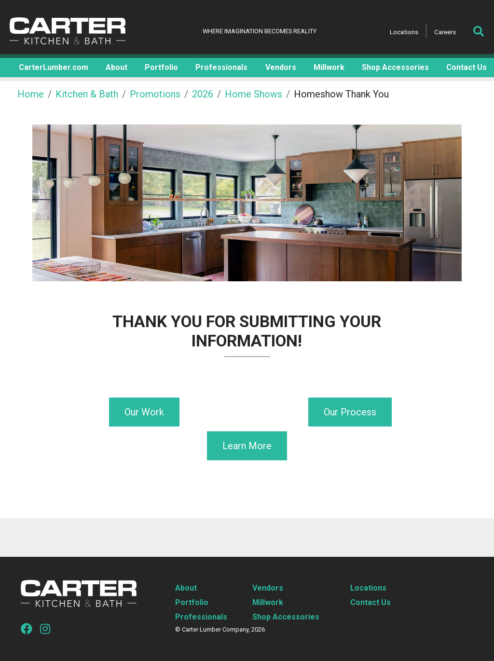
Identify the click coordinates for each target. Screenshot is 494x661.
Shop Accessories (285, 616)
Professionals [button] (221, 67)
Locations (404, 32)
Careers (445, 32)
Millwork (267, 602)
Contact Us (370, 602)
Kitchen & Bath (86, 94)
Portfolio (191, 602)
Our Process (350, 412)
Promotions (155, 94)
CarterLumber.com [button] (53, 67)
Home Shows (253, 94)
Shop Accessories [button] (395, 67)
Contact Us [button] (466, 67)
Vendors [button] (280, 67)
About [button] (116, 67)
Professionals (201, 616)
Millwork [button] (329, 67)
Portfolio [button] (161, 67)
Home (30, 94)
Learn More (247, 446)
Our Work (144, 412)
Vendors (267, 587)
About (186, 587)
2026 (202, 94)
